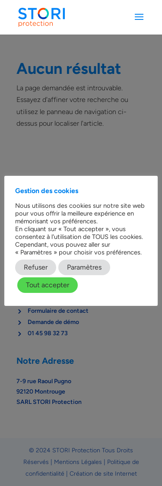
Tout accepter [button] (47, 285)
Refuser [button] (36, 267)
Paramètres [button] (84, 267)
